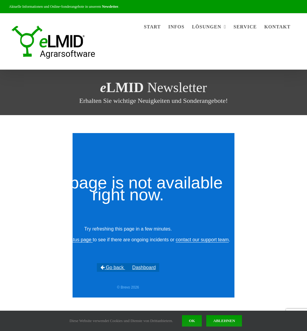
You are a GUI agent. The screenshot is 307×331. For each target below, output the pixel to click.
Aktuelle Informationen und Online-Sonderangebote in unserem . (64, 6)
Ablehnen (224, 320)
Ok (192, 320)
